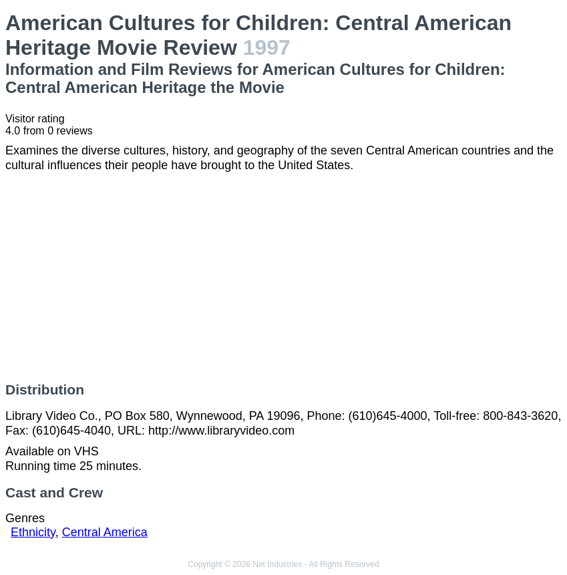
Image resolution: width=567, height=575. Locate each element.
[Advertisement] (283, 277)
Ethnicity (33, 532)
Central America (105, 532)
